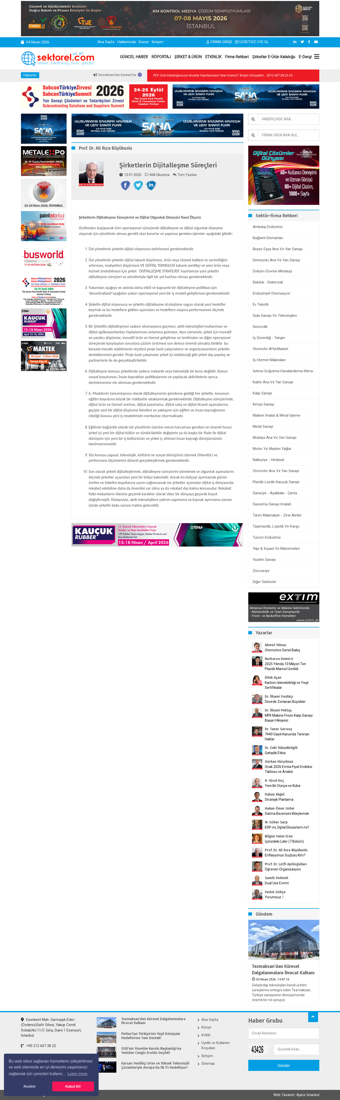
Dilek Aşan (273, 677)
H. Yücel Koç (274, 781)
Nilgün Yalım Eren (279, 836)
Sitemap (208, 1063)
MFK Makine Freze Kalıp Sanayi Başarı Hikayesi (289, 717)
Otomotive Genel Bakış (282, 650)
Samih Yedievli (276, 878)
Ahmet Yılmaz (275, 645)
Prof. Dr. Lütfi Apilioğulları (286, 864)
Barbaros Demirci (279, 659)
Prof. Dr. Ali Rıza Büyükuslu (286, 850)
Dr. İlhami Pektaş (278, 710)
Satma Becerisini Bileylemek (287, 814)
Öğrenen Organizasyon (283, 869)
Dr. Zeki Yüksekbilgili (281, 748)
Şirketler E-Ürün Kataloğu (273, 56)
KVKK (206, 1035)
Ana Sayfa (106, 42)
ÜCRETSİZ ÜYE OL (252, 42)
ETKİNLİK (213, 56)
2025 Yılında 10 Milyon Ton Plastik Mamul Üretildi (285, 666)
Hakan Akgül (274, 794)
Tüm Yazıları (185, 175)
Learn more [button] (77, 1074)
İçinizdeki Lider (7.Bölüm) (284, 841)
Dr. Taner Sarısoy (278, 729)
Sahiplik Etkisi (275, 753)
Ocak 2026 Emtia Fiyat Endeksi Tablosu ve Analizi (288, 769)
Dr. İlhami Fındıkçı (279, 696)
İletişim (157, 42)
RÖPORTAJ (161, 56)
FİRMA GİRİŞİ (219, 42)
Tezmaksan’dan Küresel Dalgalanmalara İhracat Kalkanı (283, 969)
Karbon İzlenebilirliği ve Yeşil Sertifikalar (286, 685)
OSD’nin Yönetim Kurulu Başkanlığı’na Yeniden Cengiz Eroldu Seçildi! (151, 1051)
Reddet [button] (29, 1086)
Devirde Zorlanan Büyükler (285, 702)
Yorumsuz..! (274, 897)
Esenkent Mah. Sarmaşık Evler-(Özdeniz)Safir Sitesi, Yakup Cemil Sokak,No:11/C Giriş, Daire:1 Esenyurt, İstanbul (51, 1027)
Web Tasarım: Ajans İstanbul (296, 1095)
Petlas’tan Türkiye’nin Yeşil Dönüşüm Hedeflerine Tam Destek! (150, 1036)
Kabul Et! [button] (73, 1086)
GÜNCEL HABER (134, 56)
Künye (144, 42)
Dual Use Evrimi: (277, 883)
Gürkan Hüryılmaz (279, 762)
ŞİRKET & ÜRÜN (188, 56)
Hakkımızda (126, 42)
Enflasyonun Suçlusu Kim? (285, 855)
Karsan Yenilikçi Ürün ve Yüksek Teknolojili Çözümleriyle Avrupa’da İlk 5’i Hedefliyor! (155, 1066)
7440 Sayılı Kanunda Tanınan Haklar (287, 736)
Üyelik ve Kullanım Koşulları (215, 1045)
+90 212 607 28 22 (38, 1046)
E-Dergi (305, 56)
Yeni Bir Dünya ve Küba (282, 786)
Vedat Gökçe (275, 892)
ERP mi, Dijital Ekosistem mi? (287, 827)
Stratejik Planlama (279, 799)
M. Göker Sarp (276, 822)
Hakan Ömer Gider (280, 808)
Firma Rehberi (237, 56)
